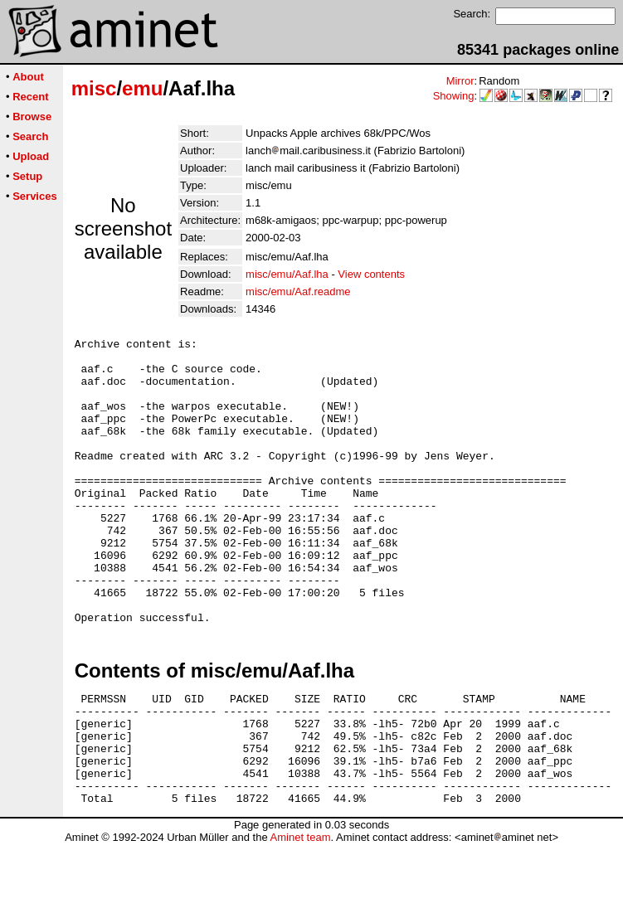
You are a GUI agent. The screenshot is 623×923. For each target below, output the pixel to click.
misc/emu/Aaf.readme (298, 291)
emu (142, 88)
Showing (454, 96)
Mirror (460, 81)
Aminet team (300, 917)
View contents (371, 274)
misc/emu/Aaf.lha (287, 274)
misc (94, 88)
